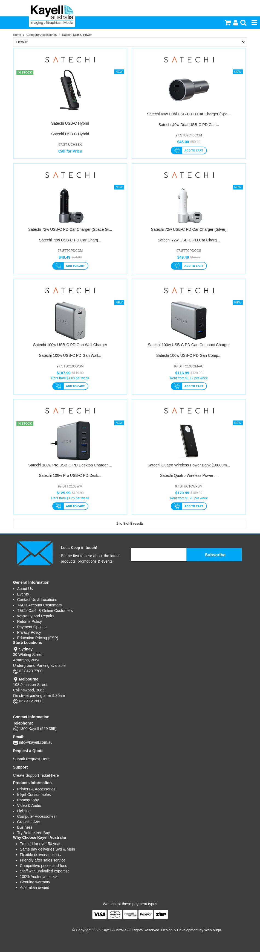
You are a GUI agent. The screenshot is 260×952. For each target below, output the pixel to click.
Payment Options (32, 627)
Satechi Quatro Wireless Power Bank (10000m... (189, 465)
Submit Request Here (31, 759)
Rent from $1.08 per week (70, 378)
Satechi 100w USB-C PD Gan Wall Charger (70, 345)
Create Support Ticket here (36, 775)
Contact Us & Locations (37, 599)
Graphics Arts (28, 822)
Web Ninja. (213, 930)
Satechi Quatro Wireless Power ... (189, 475)
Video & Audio (29, 805)
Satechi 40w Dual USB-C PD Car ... (188, 124)
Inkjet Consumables (34, 794)
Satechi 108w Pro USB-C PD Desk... (70, 475)
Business (25, 827)
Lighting (24, 811)
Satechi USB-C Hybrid (70, 123)
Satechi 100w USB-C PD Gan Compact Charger (189, 345)
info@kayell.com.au (35, 742)
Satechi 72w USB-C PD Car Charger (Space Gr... (70, 229)
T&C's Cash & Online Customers (45, 610)
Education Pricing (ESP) (37, 638)
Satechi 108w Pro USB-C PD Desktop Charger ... (70, 465)
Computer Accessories (42, 34)
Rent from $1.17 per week (189, 378)
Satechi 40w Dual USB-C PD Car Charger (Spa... (189, 114)
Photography (28, 800)
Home (17, 34)
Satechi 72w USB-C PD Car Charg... (70, 240)
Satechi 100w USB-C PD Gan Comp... (188, 355)
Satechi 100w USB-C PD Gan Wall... (70, 355)
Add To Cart (188, 151)
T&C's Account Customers (39, 605)
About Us (25, 588)
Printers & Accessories (36, 789)
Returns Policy (29, 621)
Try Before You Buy (33, 833)
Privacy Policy (29, 632)
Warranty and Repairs (35, 616)
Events (23, 594)
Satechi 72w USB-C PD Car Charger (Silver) (189, 229)
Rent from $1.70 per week (189, 498)
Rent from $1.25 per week (70, 498)
